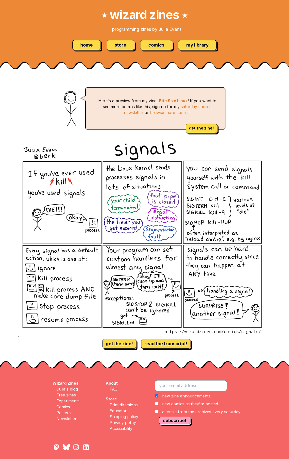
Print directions (124, 404)
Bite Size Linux (173, 100)
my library (197, 45)
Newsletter (66, 418)
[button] (197, 404)
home (86, 45)
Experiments (68, 400)
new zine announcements (186, 395)
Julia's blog (67, 389)
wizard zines (145, 14)
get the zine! (201, 128)
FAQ (114, 389)
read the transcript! (165, 343)
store (120, 45)
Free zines (66, 395)
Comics (63, 406)
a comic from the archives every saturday (201, 411)
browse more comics (169, 112)
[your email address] (191, 385)
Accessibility (121, 428)
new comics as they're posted (190, 403)
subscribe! (174, 420)
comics (156, 45)
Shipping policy (124, 416)
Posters (63, 412)
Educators (119, 410)
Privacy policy (123, 422)
